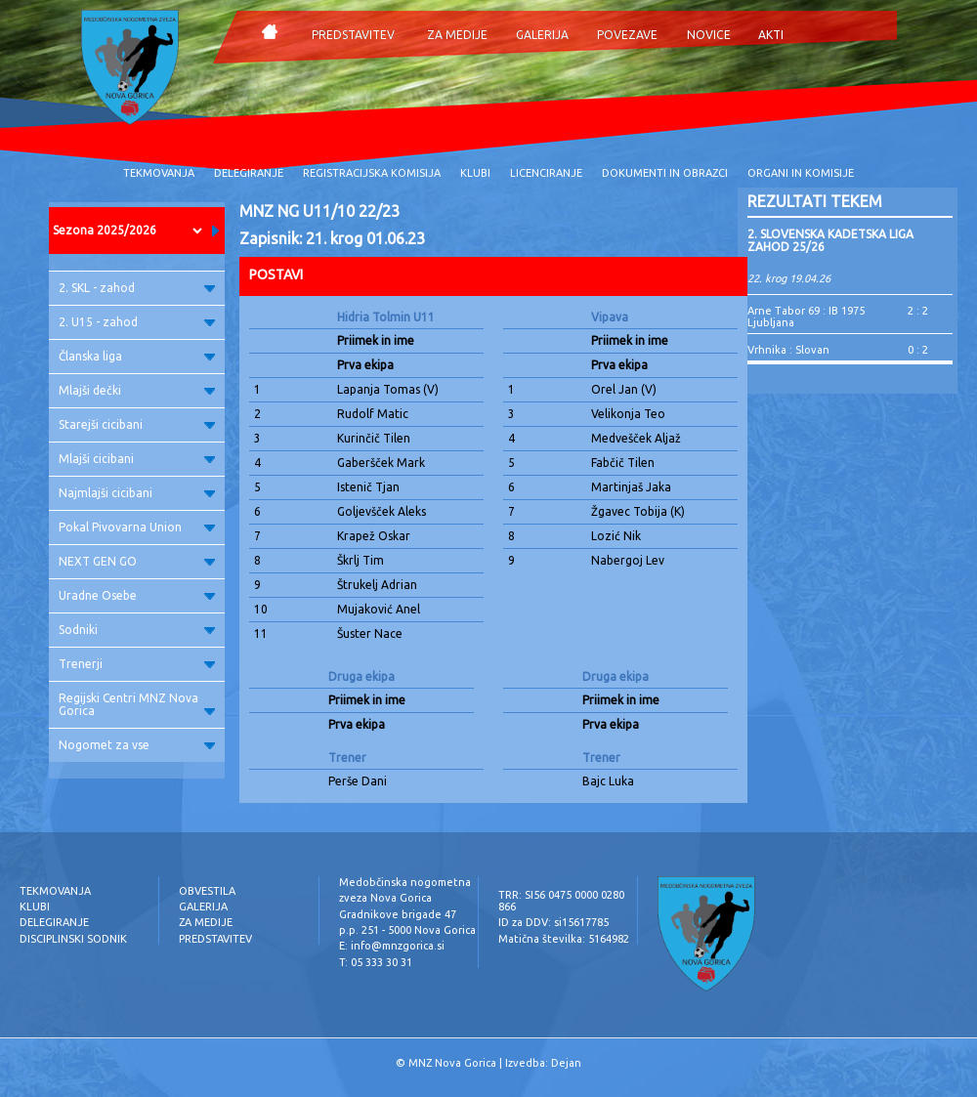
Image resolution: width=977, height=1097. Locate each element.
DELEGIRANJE (248, 173)
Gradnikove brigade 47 (397, 914)
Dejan (566, 1063)
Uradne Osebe (137, 595)
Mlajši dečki (137, 390)
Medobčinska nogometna (405, 882)
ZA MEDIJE (457, 34)
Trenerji (137, 663)
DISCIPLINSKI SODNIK (73, 939)
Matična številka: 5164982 (563, 939)
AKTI (771, 34)
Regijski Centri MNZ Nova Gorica (137, 704)
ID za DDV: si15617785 (553, 922)
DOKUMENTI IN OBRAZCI (665, 173)
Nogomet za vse (137, 744)
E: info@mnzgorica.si (392, 945)
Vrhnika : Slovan (788, 350)
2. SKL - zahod (137, 287)
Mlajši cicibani (137, 458)
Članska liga (137, 356)
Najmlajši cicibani (137, 492)
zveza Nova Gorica (385, 898)
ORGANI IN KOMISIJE (800, 173)
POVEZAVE (627, 34)
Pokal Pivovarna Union (137, 527)
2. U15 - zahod (137, 322)
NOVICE (709, 34)
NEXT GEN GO (137, 561)
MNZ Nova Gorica (452, 1063)
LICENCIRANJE (546, 173)
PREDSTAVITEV (353, 34)
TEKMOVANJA (158, 173)
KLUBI (475, 173)
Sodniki (137, 629)
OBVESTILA (207, 891)
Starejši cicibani (137, 424)
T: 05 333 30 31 (375, 962)
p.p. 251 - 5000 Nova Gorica (407, 930)
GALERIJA (542, 34)
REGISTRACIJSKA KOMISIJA (372, 173)
